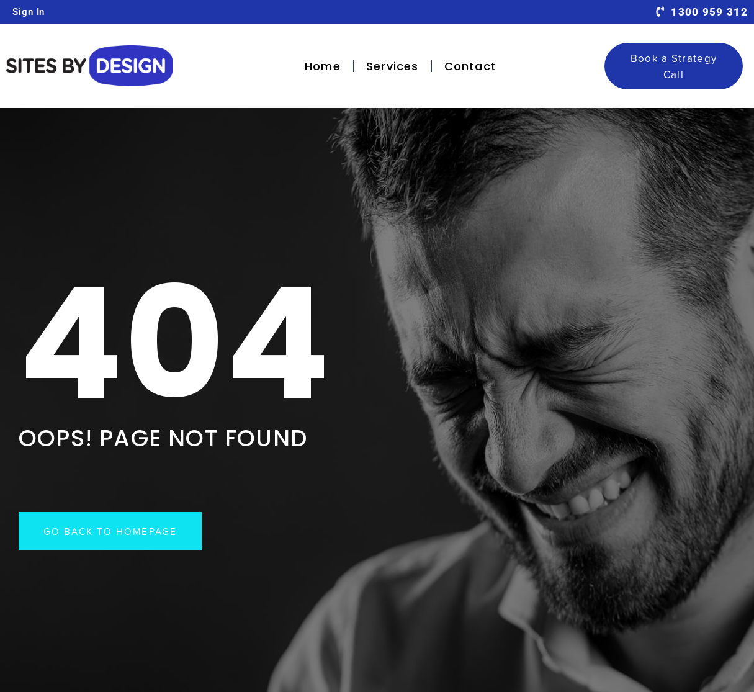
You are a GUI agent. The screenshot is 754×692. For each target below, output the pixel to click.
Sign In (28, 11)
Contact (470, 66)
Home (323, 66)
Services (392, 66)
